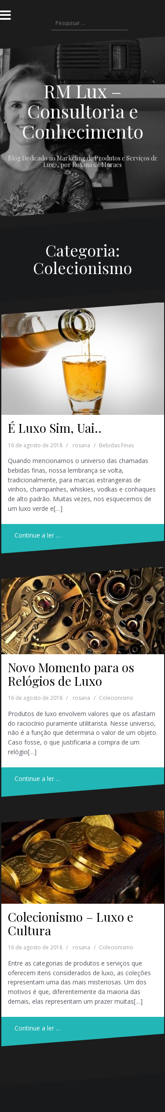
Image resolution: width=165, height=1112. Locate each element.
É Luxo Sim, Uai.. (55, 428)
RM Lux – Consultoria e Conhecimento (82, 110)
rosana (81, 445)
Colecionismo (116, 698)
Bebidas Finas (116, 445)
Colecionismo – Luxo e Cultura (70, 923)
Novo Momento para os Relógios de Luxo (71, 674)
